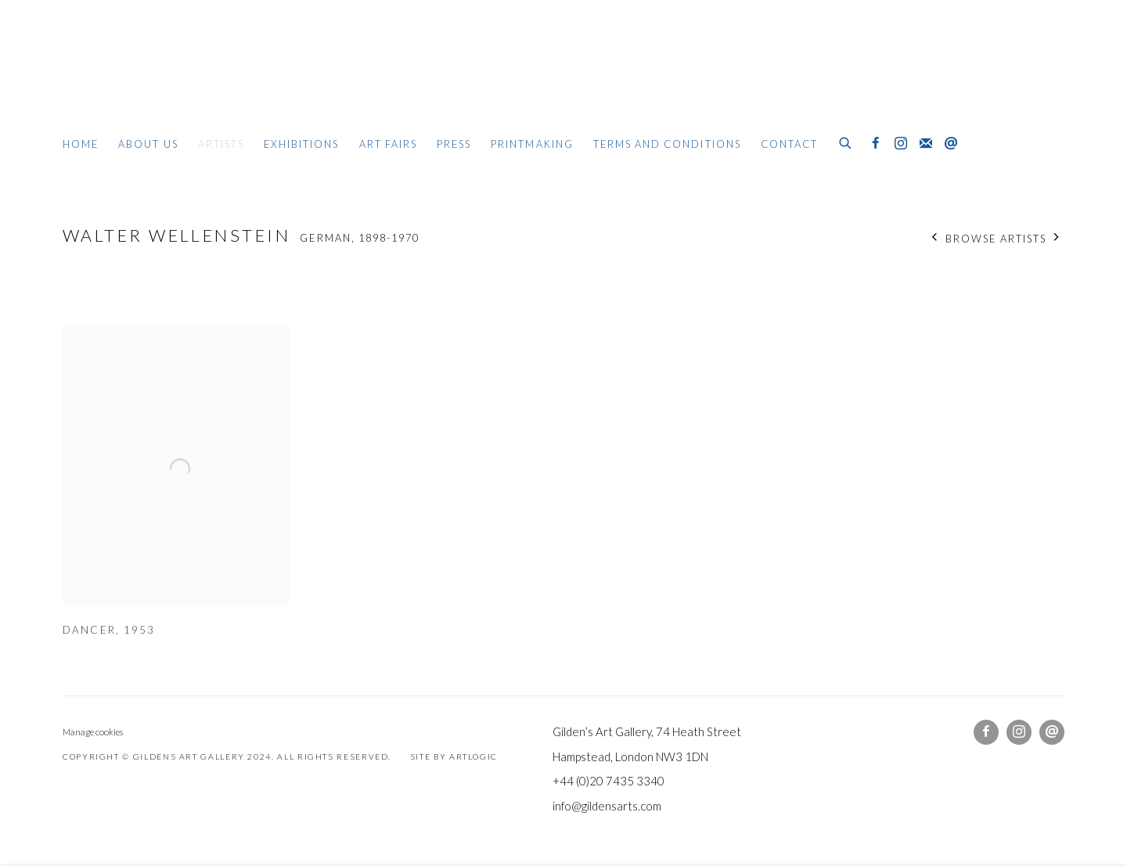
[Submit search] (846, 141)
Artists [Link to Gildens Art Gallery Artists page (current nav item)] (221, 144)
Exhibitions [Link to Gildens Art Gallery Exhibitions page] (302, 144)
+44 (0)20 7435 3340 (608, 781)
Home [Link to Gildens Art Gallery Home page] (81, 144)
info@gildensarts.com (607, 806)
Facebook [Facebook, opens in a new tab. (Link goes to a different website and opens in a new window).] (875, 143)
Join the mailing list (925, 143)
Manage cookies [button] (93, 732)
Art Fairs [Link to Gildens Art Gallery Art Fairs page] (388, 144)
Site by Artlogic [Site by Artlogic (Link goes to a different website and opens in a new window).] (454, 756)
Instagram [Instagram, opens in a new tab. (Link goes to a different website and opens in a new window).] (900, 143)
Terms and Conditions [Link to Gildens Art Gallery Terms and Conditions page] (667, 144)
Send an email (950, 143)
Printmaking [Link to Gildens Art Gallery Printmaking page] (532, 144)
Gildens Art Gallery (110, 76)
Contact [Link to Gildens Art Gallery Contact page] (789, 144)
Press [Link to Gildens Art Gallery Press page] (454, 144)
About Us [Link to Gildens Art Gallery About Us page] (148, 144)
